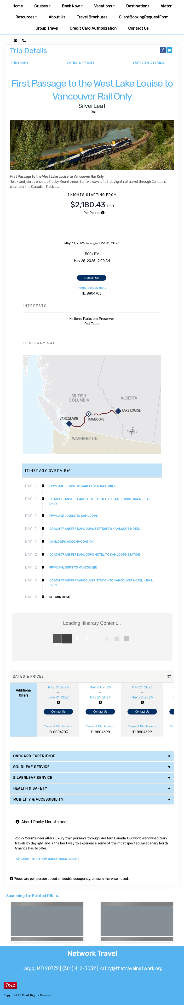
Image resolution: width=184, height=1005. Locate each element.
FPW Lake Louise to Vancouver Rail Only (82, 486)
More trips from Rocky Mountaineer (47, 859)
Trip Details (28, 50)
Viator (166, 6)
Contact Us (138, 28)
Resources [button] (25, 17)
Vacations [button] (103, 6)
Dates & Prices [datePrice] (81, 62)
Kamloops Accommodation (71, 541)
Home (17, 6)
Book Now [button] (71, 6)
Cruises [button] (41, 6)
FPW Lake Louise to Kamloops (73, 516)
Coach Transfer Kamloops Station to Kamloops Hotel (94, 528)
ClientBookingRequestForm (143, 17)
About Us (57, 17)
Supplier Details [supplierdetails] (149, 62)
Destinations (137, 6)
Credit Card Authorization (93, 28)
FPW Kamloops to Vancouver (73, 567)
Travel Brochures (92, 17)
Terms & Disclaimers (92, 287)
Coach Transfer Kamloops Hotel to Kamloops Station (94, 554)
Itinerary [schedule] (20, 62)
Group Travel (46, 28)
